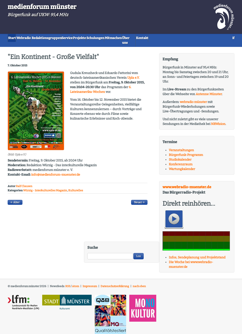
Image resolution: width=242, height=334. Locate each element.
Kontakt (200, 37)
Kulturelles (75, 185)
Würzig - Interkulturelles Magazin (45, 185)
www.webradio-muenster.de (187, 181)
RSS (67, 280)
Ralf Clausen (24, 181)
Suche (92, 242)
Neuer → (139, 197)
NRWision (218, 118)
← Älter (15, 197)
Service (90, 37)
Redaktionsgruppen (63, 37)
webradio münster (193, 96)
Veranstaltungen (181, 145)
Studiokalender (180, 154)
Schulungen (132, 37)
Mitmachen (157, 37)
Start (15, 37)
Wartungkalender (182, 164)
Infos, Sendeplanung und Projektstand (197, 252)
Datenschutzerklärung (115, 280)
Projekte (109, 37)
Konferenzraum (180, 159)
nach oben (139, 280)
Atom (75, 280)
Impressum (90, 280)
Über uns (180, 37)
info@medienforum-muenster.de (55, 169)
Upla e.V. (133, 72)
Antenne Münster (209, 89)
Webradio (33, 37)
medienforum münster (42, 7)
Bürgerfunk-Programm (186, 149)
